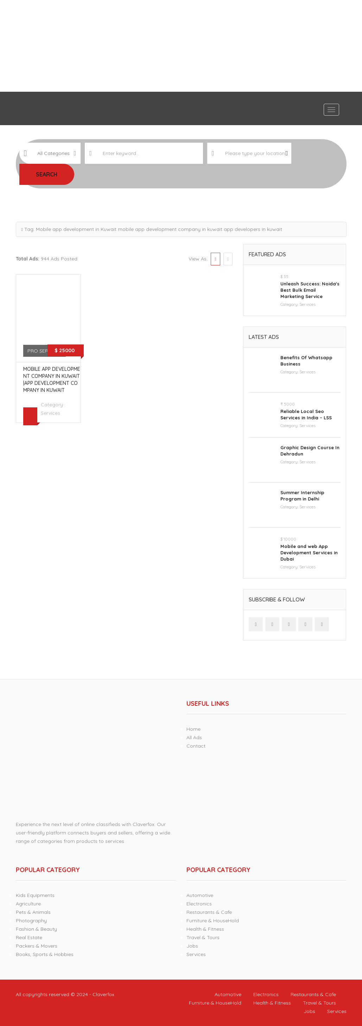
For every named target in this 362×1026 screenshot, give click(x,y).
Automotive (199, 895)
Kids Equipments (35, 895)
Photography (31, 920)
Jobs (192, 946)
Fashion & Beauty (36, 929)
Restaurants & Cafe (209, 912)
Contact (195, 746)
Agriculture (28, 904)
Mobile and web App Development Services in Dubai (309, 552)
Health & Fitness (205, 929)
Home (193, 729)
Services (50, 413)
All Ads (194, 737)
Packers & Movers (36, 946)
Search (46, 174)
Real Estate (29, 937)
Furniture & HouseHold (212, 920)
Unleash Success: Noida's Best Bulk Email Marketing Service (309, 290)
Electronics (199, 904)
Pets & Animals (33, 912)
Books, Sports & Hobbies (45, 954)
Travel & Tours (203, 937)
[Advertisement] (181, 46)
